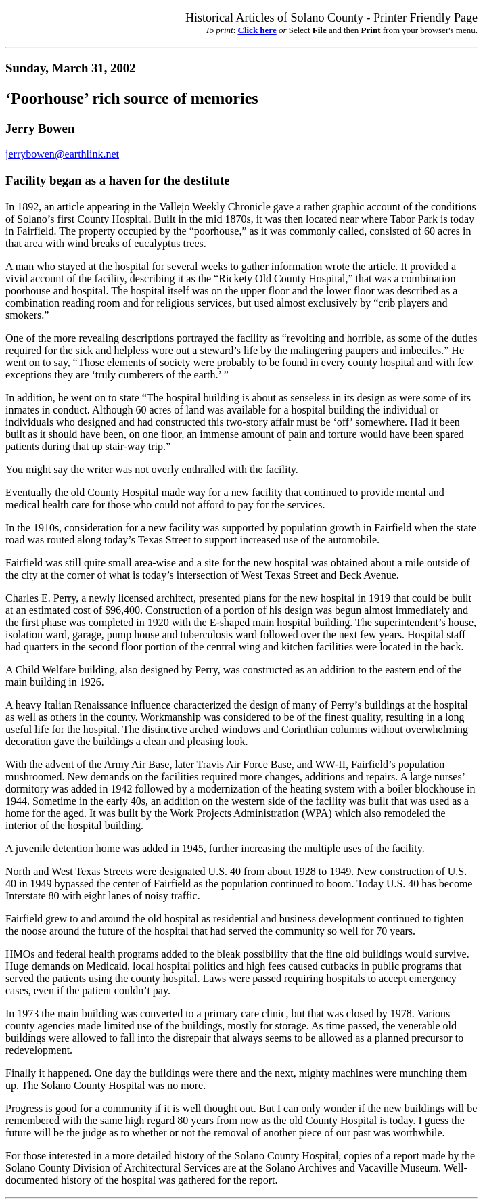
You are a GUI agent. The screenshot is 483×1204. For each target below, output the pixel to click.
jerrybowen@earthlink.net (62, 154)
